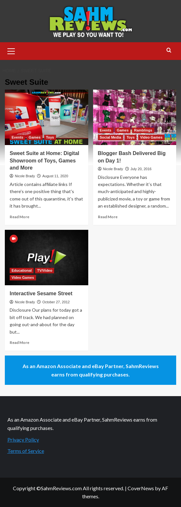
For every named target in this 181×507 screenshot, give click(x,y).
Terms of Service (25, 451)
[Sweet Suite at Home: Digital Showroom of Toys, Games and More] (46, 117)
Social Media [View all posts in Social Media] (110, 137)
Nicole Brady (25, 176)
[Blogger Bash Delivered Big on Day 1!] (134, 117)
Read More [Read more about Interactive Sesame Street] (19, 342)
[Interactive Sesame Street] (46, 257)
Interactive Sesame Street (41, 293)
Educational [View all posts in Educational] (22, 270)
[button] (11, 50)
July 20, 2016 (140, 169)
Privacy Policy (23, 439)
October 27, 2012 (56, 302)
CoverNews (141, 488)
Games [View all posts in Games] (35, 137)
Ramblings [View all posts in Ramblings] (143, 130)
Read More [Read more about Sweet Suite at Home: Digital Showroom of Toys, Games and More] (19, 216)
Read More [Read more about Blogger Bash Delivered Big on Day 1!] (108, 216)
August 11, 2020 (55, 176)
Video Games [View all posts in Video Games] (151, 137)
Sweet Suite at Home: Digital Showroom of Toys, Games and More (44, 161)
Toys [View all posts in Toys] (50, 137)
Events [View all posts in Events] (17, 137)
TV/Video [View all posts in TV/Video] (44, 270)
